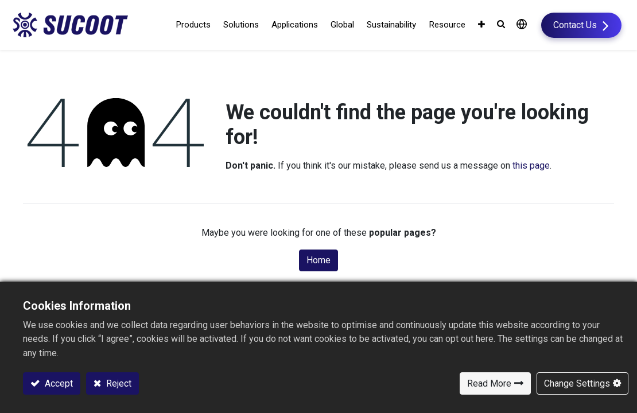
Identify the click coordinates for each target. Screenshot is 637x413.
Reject (117, 383)
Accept (57, 383)
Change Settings (577, 383)
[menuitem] (339, 25)
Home (318, 260)
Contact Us (564, 25)
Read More (489, 383)
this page (531, 166)
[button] (486, 25)
